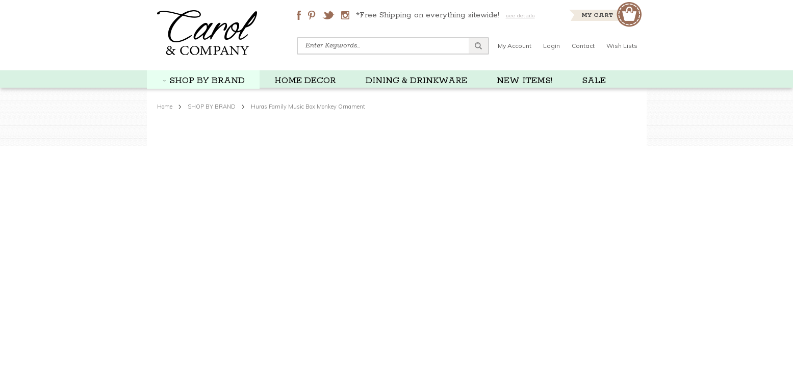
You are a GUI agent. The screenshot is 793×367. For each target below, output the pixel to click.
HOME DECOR (305, 80)
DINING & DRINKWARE (416, 80)
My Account (514, 45)
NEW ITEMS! (524, 80)
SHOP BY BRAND (207, 80)
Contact (583, 45)
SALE (594, 80)
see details (520, 15)
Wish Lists (621, 45)
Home (164, 106)
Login (551, 45)
